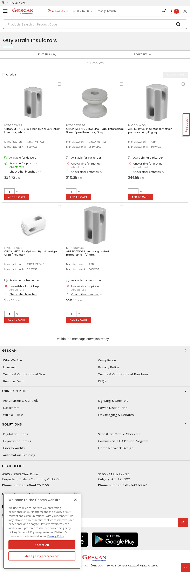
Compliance (107, 360)
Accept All (42, 545)
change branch (106, 11)
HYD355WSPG (76, 125)
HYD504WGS (13, 248)
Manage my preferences (42, 556)
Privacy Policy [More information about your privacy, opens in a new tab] (55, 536)
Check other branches (23, 171)
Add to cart (17, 197)
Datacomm (11, 408)
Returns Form (14, 381)
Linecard (9, 367)
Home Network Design (116, 448)
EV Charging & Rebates (116, 415)
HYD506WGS (13, 125)
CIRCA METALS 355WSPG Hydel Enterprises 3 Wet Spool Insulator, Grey (95, 130)
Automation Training (19, 455)
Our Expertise (95, 391)
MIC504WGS (137, 125)
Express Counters (17, 441)
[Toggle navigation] (5, 11)
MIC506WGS (75, 248)
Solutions (95, 424)
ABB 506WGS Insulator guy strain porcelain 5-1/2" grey (88, 253)
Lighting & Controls (113, 401)
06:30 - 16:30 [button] (80, 11)
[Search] (95, 24)
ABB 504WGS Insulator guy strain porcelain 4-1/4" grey (150, 130)
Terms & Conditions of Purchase (123, 374)
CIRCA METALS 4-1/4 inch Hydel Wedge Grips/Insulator (30, 253)
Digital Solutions (15, 434)
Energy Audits (14, 448)
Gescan (95, 350)
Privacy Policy (108, 367)
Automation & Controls (21, 401)
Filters (47, 54)
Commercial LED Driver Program (123, 441)
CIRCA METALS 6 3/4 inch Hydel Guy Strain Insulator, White (32, 130)
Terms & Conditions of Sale (24, 374)
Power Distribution (113, 408)
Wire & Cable (13, 415)
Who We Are (12, 360)
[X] (75, 499)
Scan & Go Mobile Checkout (119, 434)
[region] (42, 531)
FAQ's (102, 381)
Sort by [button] (140, 54)
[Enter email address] (90, 522)
